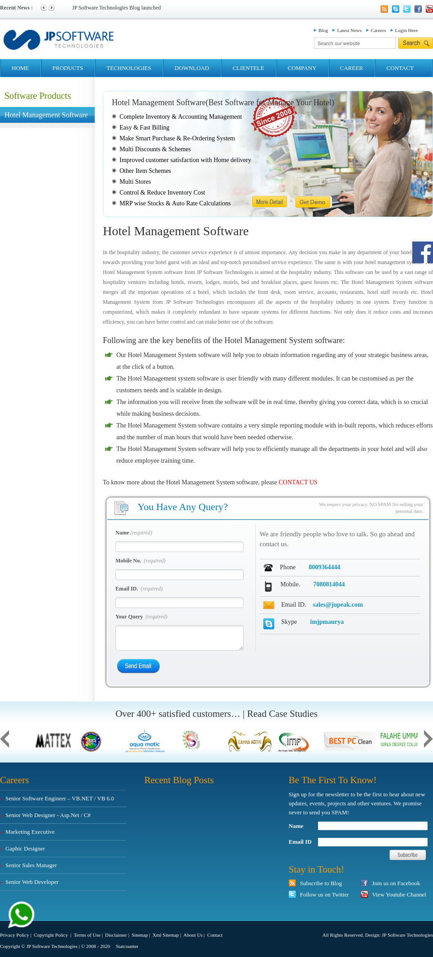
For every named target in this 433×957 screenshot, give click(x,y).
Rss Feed (384, 9)
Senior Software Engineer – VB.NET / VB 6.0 (59, 798)
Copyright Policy (51, 935)
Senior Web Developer (32, 881)
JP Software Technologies (407, 935)
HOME (20, 68)
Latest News (349, 30)
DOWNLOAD (192, 68)
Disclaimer (116, 935)
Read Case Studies (282, 713)
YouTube (429, 9)
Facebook (418, 9)
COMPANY (302, 68)
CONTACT (400, 68)
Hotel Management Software (46, 115)
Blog (323, 30)
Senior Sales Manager (31, 865)
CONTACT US (298, 482)
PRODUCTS (67, 68)
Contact (214, 935)
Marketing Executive (30, 831)
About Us (192, 935)
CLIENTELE (248, 68)
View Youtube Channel (399, 894)
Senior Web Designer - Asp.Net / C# (48, 815)
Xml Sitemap (165, 935)
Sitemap (140, 935)
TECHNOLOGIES (128, 68)
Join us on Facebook (396, 883)
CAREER (351, 68)
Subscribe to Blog (321, 883)
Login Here (406, 30)
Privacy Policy (14, 935)
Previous (44, 8)
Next (51, 8)
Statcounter (127, 946)
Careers (378, 30)
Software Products (38, 96)
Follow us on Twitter (324, 894)
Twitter (406, 9)
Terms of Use (87, 935)
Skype (395, 9)
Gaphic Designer (25, 848)
